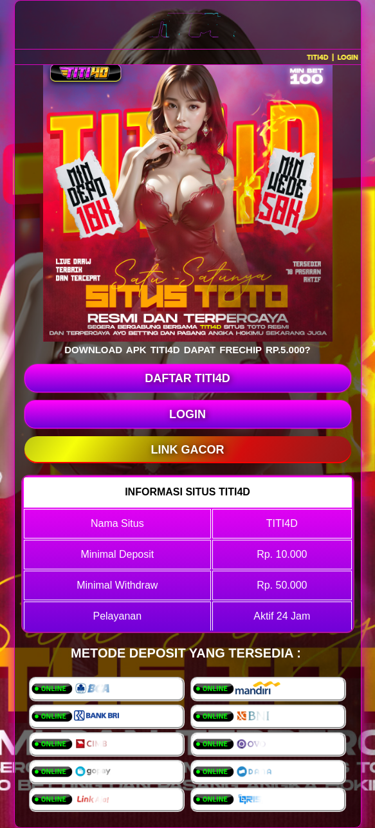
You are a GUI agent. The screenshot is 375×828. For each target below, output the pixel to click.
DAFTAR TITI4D (187, 378)
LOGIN (187, 414)
